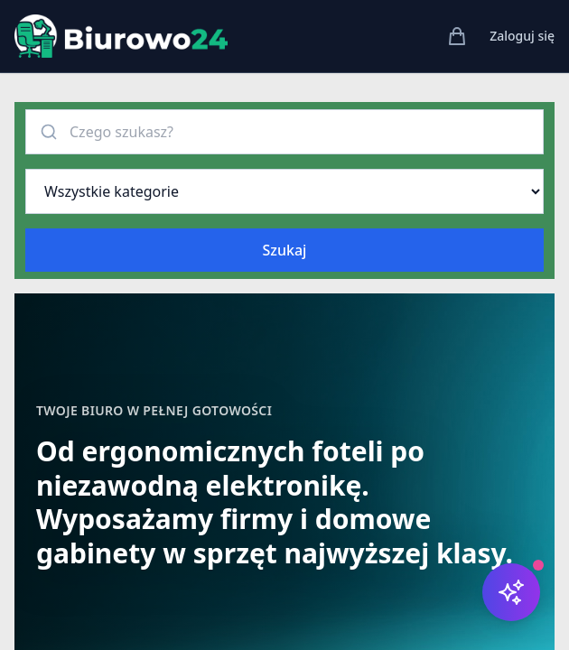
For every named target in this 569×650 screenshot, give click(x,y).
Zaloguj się (522, 35)
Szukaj (285, 250)
